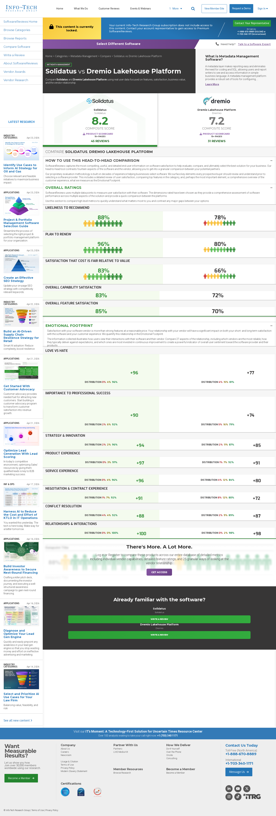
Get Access (159, 572)
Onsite (169, 755)
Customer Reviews (109, 8)
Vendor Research (16, 80)
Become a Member (21, 778)
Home (59, 8)
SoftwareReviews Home (21, 21)
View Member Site (214, 8)
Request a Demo (241, 8)
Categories (61, 56)
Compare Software (17, 47)
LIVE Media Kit (120, 752)
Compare (105, 56)
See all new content (18, 721)
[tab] (159, 160)
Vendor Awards (14, 72)
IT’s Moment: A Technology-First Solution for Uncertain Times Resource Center (143, 731)
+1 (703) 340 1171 (167, 735)
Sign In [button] (263, 8)
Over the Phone (173, 752)
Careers (65, 752)
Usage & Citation (69, 761)
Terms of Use (67, 764)
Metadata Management (84, 56)
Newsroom (66, 755)
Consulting (171, 758)
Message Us (239, 772)
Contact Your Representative (252, 23)
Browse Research (122, 772)
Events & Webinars (140, 8)
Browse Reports (15, 38)
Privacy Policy (67, 768)
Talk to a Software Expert (254, 44)
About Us (65, 748)
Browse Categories (17, 30)
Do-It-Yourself (173, 748)
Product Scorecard (99, 133)
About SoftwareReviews (21, 63)
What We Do (81, 8)
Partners (117, 748)
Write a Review (14, 55)
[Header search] (193, 8)
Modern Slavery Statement (74, 771)
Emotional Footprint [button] (69, 325)
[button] (159, 160)
